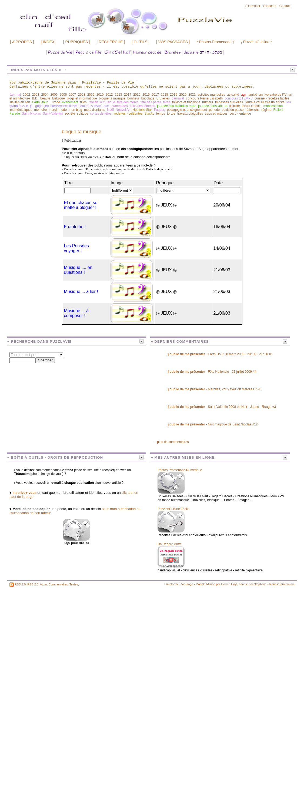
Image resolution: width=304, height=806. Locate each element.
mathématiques (21, 110)
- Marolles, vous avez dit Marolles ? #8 (214, 389)
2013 (118, 94)
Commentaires (58, 584)
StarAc (149, 113)
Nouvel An (123, 110)
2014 (127, 94)
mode (63, 110)
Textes (73, 584)
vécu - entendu (240, 113)
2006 (63, 94)
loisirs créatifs (252, 106)
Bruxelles (163, 98)
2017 (155, 94)
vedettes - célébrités (127, 113)
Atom (43, 584)
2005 (54, 94)
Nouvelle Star (142, 110)
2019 (173, 94)
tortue (171, 113)
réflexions (252, 110)
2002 (26, 94)
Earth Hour (40, 102)
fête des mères (127, 102)
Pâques (159, 110)
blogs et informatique (82, 98)
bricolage (148, 98)
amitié (252, 94)
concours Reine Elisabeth (204, 98)
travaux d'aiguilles (190, 113)
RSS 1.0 (20, 584)
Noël (110, 110)
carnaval (178, 98)
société (70, 113)
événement (70, 102)
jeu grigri (36, 106)
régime (266, 110)
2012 (109, 94)
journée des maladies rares (176, 106)
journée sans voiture (212, 106)
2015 (137, 94)
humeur (207, 102)
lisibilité (234, 106)
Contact (284, 6)
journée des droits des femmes (133, 106)
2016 (146, 94)
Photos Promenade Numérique (180, 470)
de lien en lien (20, 102)
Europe (55, 102)
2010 (100, 94)
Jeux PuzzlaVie (90, 106)
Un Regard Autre (170, 544)
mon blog (75, 110)
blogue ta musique (112, 98)
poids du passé (233, 110)
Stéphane (260, 584)
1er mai (15, 94)
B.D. (35, 98)
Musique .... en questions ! (78, 270)
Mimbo (210, 584)
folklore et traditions (186, 102)
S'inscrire (269, 6)
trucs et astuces (216, 113)
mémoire (40, 110)
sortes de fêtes (101, 113)
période (214, 110)
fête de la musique (102, 102)
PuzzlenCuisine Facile (173, 509)
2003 (35, 94)
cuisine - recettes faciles (272, 98)
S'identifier (252, 6)
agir (243, 94)
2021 (192, 94)
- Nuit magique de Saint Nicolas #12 (213, 424)
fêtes (166, 102)
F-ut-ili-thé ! (75, 226)
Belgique (58, 98)
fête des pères (151, 102)
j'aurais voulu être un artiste (264, 102)
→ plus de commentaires (171, 442)
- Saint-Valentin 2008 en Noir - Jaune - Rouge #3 (222, 407)
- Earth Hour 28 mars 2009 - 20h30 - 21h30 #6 (220, 354)
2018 (164, 94)
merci (52, 110)
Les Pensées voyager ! (76, 248)
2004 (44, 94)
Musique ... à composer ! (76, 313)
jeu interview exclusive (60, 106)
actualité (233, 94)
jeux (106, 106)
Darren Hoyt (229, 584)
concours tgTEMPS (239, 98)
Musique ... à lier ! (81, 291)
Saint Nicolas (31, 113)
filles (83, 102)
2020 (182, 94)
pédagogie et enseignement (187, 110)
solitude (82, 113)
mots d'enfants (94, 110)
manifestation (273, 106)
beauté (45, 98)
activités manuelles (211, 94)
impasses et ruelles (229, 102)
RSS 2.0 (32, 584)
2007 (72, 94)
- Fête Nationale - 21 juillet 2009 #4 (212, 372)
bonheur (133, 98)
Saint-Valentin (53, 113)
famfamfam (287, 584)
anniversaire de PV (272, 94)
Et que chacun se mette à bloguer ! (81, 205)
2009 (91, 94)
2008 (81, 94)
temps (160, 113)
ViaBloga (187, 584)
